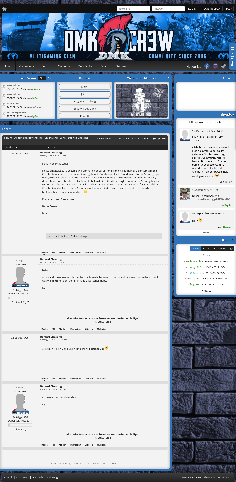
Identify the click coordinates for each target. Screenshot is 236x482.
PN (53, 252)
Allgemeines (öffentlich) (28, 137)
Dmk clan (13, 103)
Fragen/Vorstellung (85, 101)
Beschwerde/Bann (55, 137)
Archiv (206, 232)
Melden (62, 252)
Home (8, 66)
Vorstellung (14, 85)
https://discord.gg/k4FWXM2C (211, 199)
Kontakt (84, 116)
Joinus (84, 94)
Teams (84, 86)
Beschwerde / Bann (84, 108)
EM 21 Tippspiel (16, 112)
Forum (46, 66)
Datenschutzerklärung (45, 477)
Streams (121, 66)
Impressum (22, 477)
